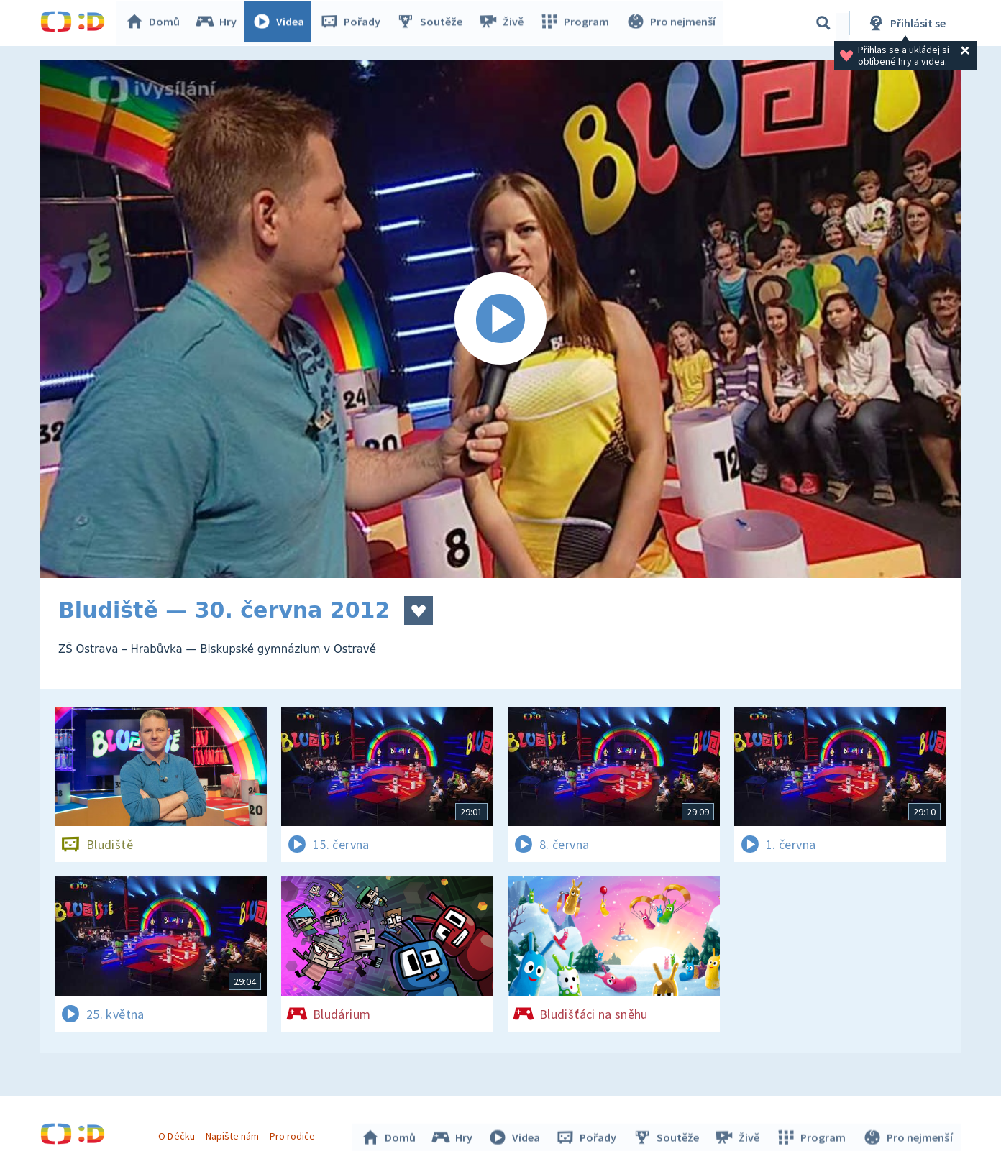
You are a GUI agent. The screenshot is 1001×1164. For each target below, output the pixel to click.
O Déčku (178, 1133)
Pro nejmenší (671, 23)
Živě (504, 23)
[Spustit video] (500, 319)
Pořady (354, 23)
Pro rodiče (294, 1133)
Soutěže (433, 23)
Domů (156, 23)
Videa (281, 23)
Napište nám (233, 1133)
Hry (219, 23)
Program (576, 23)
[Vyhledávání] (823, 23)
